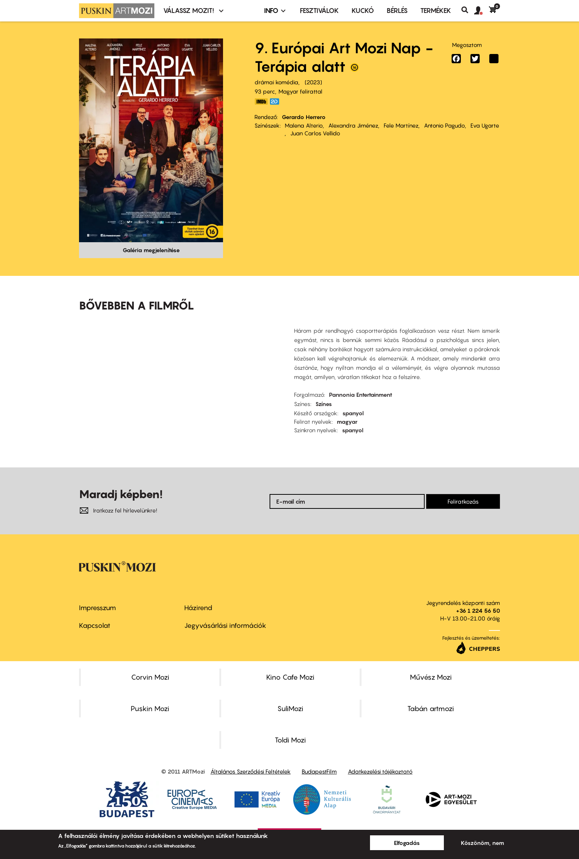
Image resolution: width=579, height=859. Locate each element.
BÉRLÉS (397, 10)
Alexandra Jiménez (353, 125)
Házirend (198, 608)
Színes (323, 403)
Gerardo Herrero (304, 117)
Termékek (435, 10)
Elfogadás (407, 842)
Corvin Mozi (150, 677)
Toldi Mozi (290, 740)
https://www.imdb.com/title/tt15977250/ (261, 101)
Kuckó (363, 10)
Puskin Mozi (150, 708)
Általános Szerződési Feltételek (250, 771)
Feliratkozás (463, 501)
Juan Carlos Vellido (315, 133)
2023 (313, 82)
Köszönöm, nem (482, 842)
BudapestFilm (319, 771)
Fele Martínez (401, 125)
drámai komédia (276, 82)
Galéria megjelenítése (151, 250)
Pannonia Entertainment (360, 394)
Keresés (467, 10)
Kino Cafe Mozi (290, 677)
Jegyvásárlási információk (225, 625)
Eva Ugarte (484, 125)
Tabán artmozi (430, 708)
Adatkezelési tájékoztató (380, 771)
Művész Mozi (431, 677)
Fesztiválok (319, 10)
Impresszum (97, 608)
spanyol (353, 413)
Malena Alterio (304, 125)
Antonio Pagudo (444, 125)
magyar (347, 421)
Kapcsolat (94, 625)
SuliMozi (290, 708)
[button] (481, 11)
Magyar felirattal (300, 91)
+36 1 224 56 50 (478, 610)
